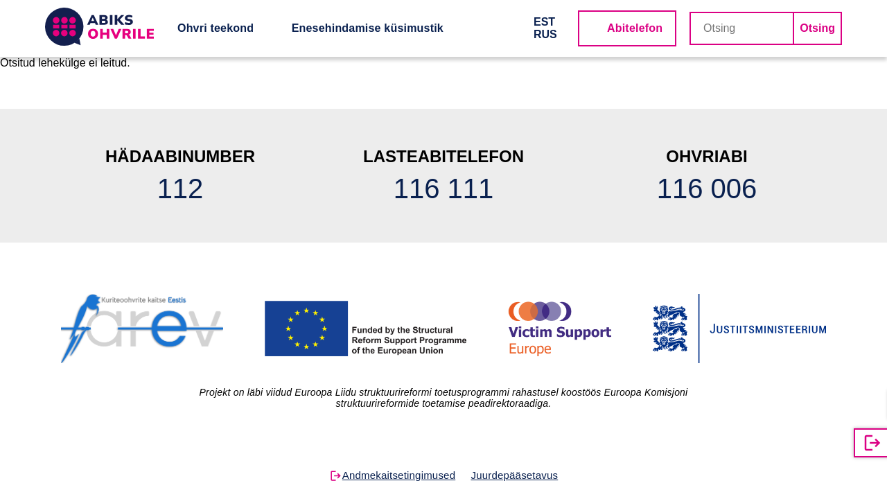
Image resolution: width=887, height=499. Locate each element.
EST (544, 22)
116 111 (444, 188)
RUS (545, 34)
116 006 (707, 188)
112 (180, 188)
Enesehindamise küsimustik (368, 28)
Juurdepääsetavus (514, 475)
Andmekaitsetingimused (398, 475)
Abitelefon (634, 28)
